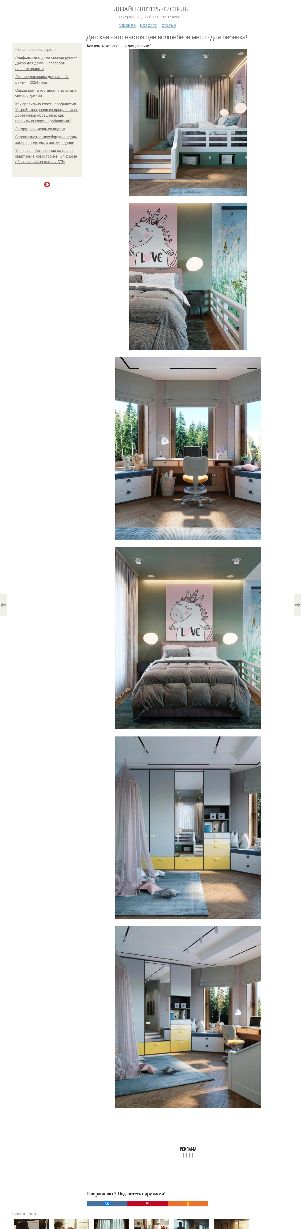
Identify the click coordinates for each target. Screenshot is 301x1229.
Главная (127, 25)
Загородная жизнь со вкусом (40, 129)
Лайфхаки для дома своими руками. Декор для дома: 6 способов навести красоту (47, 63)
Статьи (169, 25)
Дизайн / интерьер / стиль (150, 9)
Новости (148, 25)
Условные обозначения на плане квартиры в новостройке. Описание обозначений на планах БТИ (46, 156)
